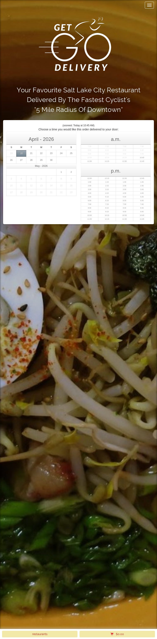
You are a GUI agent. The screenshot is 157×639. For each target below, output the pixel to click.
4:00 (89, 193)
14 (51, 185)
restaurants (40, 634)
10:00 (89, 158)
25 (71, 153)
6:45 (142, 200)
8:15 (107, 150)
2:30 (124, 186)
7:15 (107, 146)
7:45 (142, 146)
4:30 (124, 193)
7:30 (124, 146)
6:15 (107, 200)
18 (21, 192)
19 (11, 153)
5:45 (142, 197)
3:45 (142, 189)
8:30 (124, 150)
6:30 (124, 200)
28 (31, 160)
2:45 (142, 186)
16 (71, 185)
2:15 (107, 186)
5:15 (107, 197)
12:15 (107, 178)
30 (51, 160)
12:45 (142, 178)
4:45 (142, 193)
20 (21, 153)
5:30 (124, 197)
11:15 (107, 161)
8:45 (142, 150)
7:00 (89, 146)
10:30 (124, 158)
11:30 (124, 161)
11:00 (89, 161)
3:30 (124, 189)
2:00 (89, 186)
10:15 (107, 158)
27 (21, 160)
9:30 (124, 154)
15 (61, 185)
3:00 (89, 189)
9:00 (89, 154)
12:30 (124, 178)
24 (61, 153)
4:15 (107, 193)
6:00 (89, 200)
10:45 (142, 158)
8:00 (89, 150)
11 (21, 185)
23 (51, 153)
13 (41, 185)
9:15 (107, 154)
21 (31, 153)
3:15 (107, 189)
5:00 (89, 197)
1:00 (89, 182)
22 (41, 153)
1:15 (107, 182)
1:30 (124, 182)
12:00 (89, 178)
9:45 (142, 154)
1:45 (142, 182)
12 (31, 185)
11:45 (142, 161)
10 (11, 185)
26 (11, 160)
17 (11, 192)
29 (41, 160)
